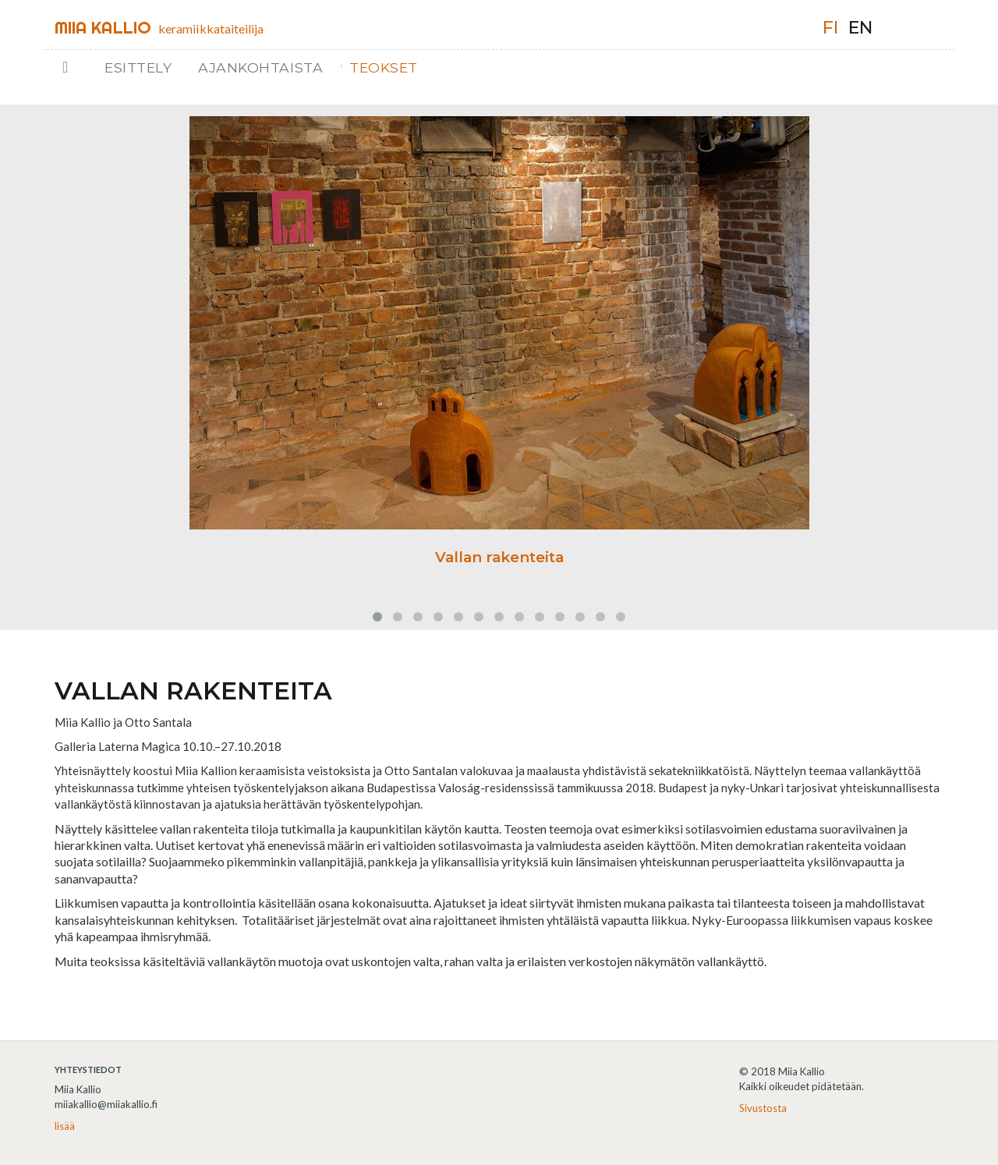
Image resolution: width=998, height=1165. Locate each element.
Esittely (138, 67)
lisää (65, 1126)
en (860, 27)
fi (830, 27)
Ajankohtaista (260, 67)
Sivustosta (763, 1108)
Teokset (383, 67)
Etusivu (76, 67)
